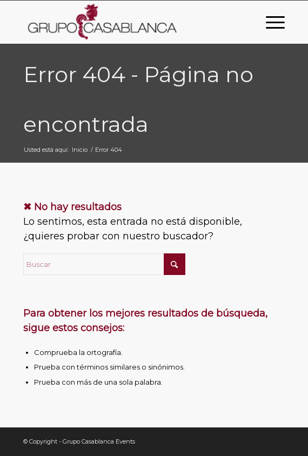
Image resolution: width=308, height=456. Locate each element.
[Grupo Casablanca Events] (128, 22)
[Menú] (270, 22)
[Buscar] (104, 264)
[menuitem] (270, 22)
